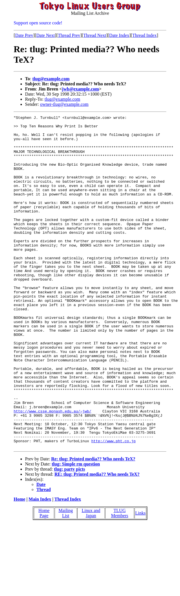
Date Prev (24, 35)
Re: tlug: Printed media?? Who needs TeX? (93, 525)
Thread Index (144, 35)
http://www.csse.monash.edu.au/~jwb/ (52, 470)
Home (19, 565)
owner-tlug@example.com (64, 104)
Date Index (119, 35)
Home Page (43, 579)
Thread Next (94, 35)
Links (140, 579)
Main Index (39, 565)
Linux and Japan (91, 579)
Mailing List (66, 579)
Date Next (45, 35)
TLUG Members (119, 579)
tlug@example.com (51, 78)
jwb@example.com (80, 89)
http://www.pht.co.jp (113, 506)
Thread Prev (69, 35)
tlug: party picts (69, 535)
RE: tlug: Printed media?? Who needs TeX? (97, 540)
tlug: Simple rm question (76, 530)
